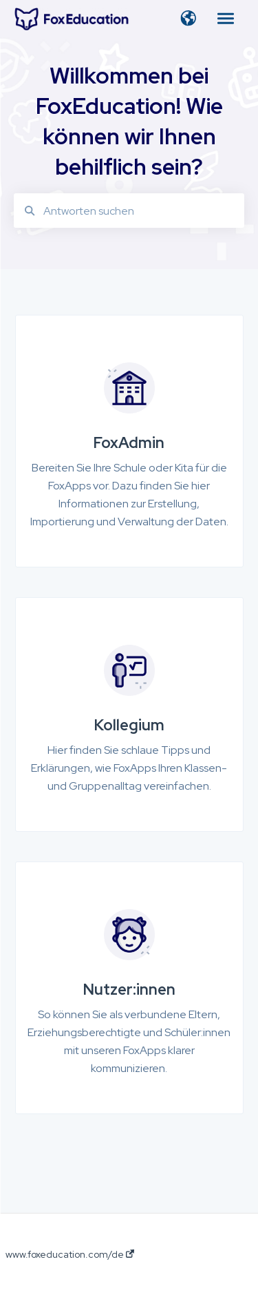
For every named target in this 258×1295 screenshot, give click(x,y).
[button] (188, 19)
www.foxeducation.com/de (70, 1254)
